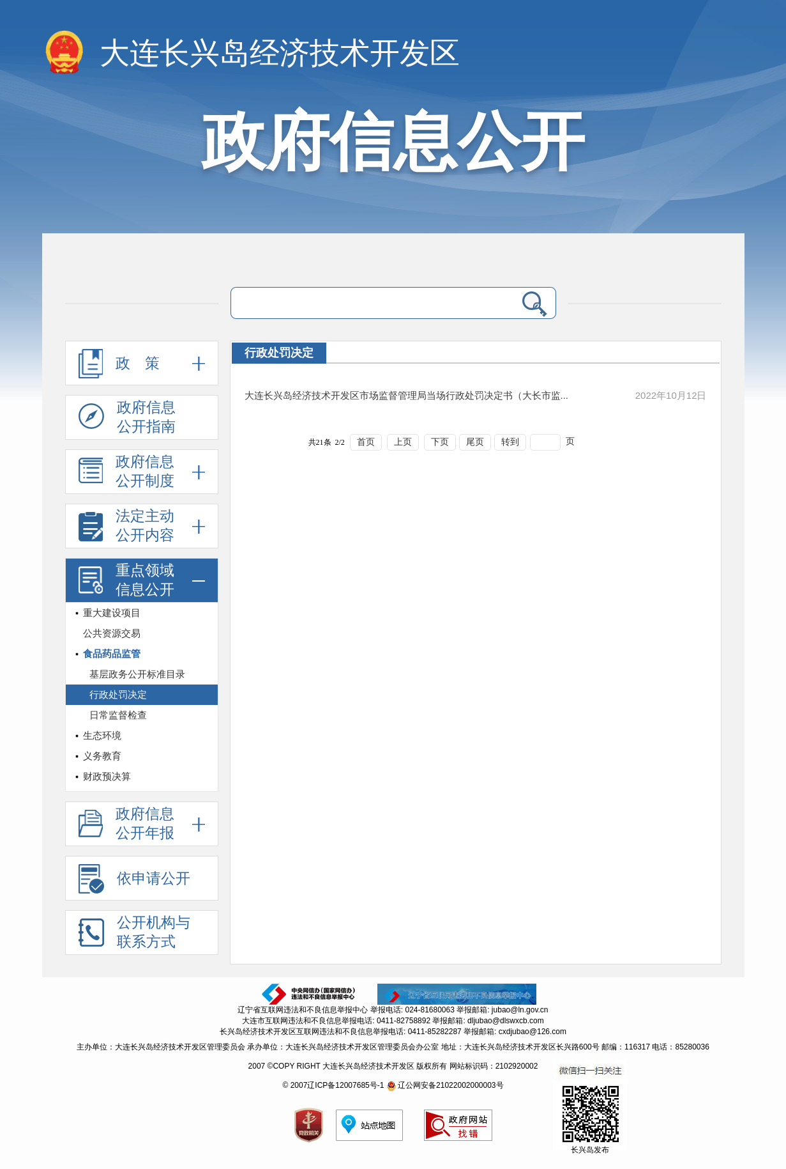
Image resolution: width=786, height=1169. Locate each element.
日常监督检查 (118, 714)
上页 (403, 442)
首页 (366, 442)
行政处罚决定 (118, 694)
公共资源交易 (111, 633)
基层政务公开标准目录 (137, 674)
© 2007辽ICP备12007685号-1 (333, 1085)
